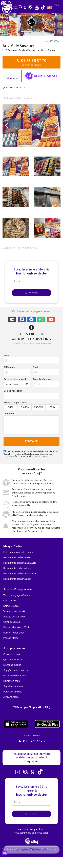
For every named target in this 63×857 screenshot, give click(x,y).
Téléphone (9, 367)
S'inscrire (31, 293)
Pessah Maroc (10, 638)
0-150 (10, 407)
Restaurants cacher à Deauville (19, 562)
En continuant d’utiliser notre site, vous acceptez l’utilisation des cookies (30, 849)
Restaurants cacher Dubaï (17, 579)
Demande (9, 414)
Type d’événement (42, 379)
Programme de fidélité (14, 675)
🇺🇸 (49, 7)
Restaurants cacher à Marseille (19, 573)
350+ (52, 407)
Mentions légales (12, 665)
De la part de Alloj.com (31, 64)
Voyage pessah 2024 (14, 616)
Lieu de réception (13, 391)
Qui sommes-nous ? (13, 659)
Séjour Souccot (11, 606)
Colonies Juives (11, 622)
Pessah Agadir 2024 (13, 632)
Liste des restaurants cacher (18, 552)
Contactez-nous (11, 654)
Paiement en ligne (12, 691)
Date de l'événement (15, 379)
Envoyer (31, 441)
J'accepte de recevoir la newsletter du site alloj (31, 451)
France (51, 50)
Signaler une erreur (13, 686)
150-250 (24, 407)
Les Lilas (41, 50)
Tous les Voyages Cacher (16, 595)
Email (35, 367)
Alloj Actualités (10, 697)
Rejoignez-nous (11, 681)
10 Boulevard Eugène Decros (20, 50)
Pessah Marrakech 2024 (16, 627)
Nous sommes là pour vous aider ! (31, 832)
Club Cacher (9, 600)
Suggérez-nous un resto (15, 670)
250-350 (38, 407)
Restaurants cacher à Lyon (17, 568)
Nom (6, 355)
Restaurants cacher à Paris (17, 557)
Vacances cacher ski (14, 611)
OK (5, 853)
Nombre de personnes (16, 403)
